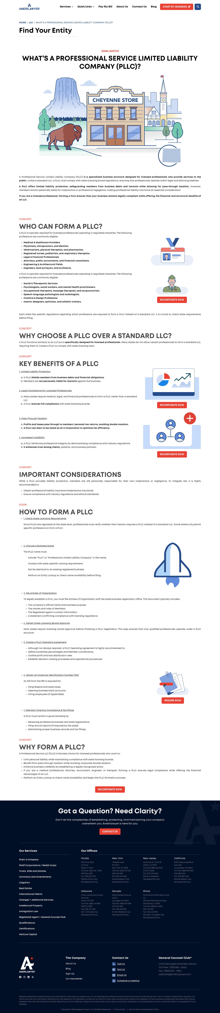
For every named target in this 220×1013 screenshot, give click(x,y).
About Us (122, 6)
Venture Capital (28, 934)
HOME (22, 22)
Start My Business (176, 6)
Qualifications (27, 923)
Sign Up (70, 974)
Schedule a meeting (128, 981)
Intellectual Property (30, 906)
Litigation (24, 882)
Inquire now (172, 700)
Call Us (121, 964)
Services (65, 6)
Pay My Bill (105, 6)
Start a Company (29, 859)
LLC (31, 22)
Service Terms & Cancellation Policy (144, 1009)
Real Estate (25, 888)
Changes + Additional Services (36, 900)
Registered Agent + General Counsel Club (42, 917)
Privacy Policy (120, 1009)
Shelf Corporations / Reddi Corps (37, 865)
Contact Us (139, 6)
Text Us (121, 969)
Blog (154, 6)
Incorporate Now (172, 300)
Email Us (121, 975)
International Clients (30, 894)
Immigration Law (28, 911)
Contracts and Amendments (35, 877)
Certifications (27, 929)
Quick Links (84, 6)
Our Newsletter (74, 979)
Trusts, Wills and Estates (32, 871)
